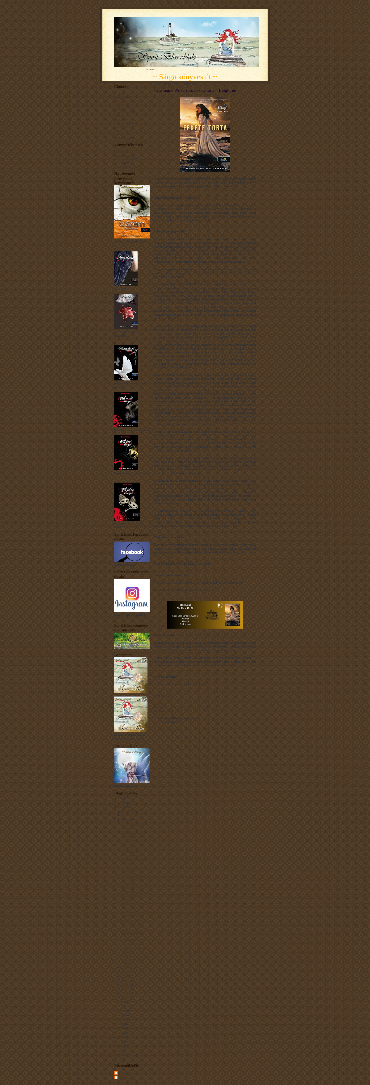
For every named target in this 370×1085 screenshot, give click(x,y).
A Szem (118, 93)
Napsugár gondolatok (125, 130)
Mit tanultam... (122, 126)
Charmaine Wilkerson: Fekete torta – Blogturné (133, 936)
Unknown (124, 1077)
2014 (121, 1041)
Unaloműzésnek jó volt (126, 166)
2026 (121, 798)
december (127, 811)
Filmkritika (120, 108)
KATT (159, 594)
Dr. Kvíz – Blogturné (132, 855)
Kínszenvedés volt (124, 155)
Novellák (119, 134)
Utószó (168, 714)
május (125, 984)
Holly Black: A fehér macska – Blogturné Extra (133, 948)
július (125, 976)
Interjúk (118, 119)
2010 (121, 1054)
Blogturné (119, 97)
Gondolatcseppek (123, 111)
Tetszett (118, 162)
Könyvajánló (121, 122)
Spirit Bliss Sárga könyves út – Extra (186, 707)
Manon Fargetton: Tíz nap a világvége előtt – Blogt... (134, 959)
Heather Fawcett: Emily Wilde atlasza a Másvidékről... (133, 848)
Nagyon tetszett (122, 159)
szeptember (128, 967)
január (125, 997)
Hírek (117, 115)
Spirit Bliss (125, 1072)
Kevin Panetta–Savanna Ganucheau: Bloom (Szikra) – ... (133, 836)
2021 (121, 1011)
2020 (121, 1015)
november (127, 815)
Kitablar (169, 710)
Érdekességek (121, 137)
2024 (121, 806)
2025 (121, 802)
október (126, 819)
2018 (121, 1023)
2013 (121, 1045)
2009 (121, 1058)
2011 (121, 1049)
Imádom (118, 151)
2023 (121, 1002)
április (125, 989)
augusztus (127, 971)
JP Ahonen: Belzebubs (132, 919)
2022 (121, 1006)
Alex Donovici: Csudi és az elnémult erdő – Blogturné (134, 880)
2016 (121, 1032)
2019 (121, 1019)
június (125, 980)
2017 (121, 1028)
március (126, 993)
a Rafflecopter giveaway (169, 729)
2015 (121, 1036)
